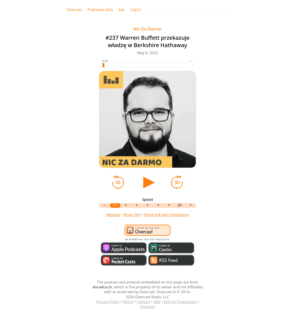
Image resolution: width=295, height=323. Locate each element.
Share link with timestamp (166, 214)
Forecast (147, 306)
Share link (131, 214)
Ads (121, 9)
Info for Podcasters (179, 301)
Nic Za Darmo (147, 29)
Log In (135, 9)
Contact (143, 301)
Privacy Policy (107, 301)
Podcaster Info (100, 9)
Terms (128, 301)
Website (113, 214)
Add (156, 301)
